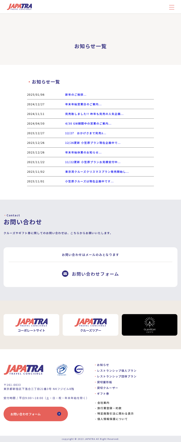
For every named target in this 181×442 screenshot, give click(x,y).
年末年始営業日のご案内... (83, 104)
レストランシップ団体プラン (117, 376)
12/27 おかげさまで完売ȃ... (85, 133)
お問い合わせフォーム (25, 414)
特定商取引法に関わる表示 (115, 413)
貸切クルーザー (107, 388)
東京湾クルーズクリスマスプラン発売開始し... (97, 172)
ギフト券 (103, 393)
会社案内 (103, 403)
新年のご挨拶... (76, 94)
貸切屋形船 (104, 382)
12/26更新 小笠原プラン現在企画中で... (93, 143)
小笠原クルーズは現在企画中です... (89, 181)
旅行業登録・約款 (109, 408)
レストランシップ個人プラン (117, 370)
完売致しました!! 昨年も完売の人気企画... (94, 114)
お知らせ (103, 365)
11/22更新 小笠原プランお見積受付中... (93, 162)
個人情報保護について (112, 419)
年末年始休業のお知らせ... (83, 152)
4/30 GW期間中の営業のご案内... (88, 123)
